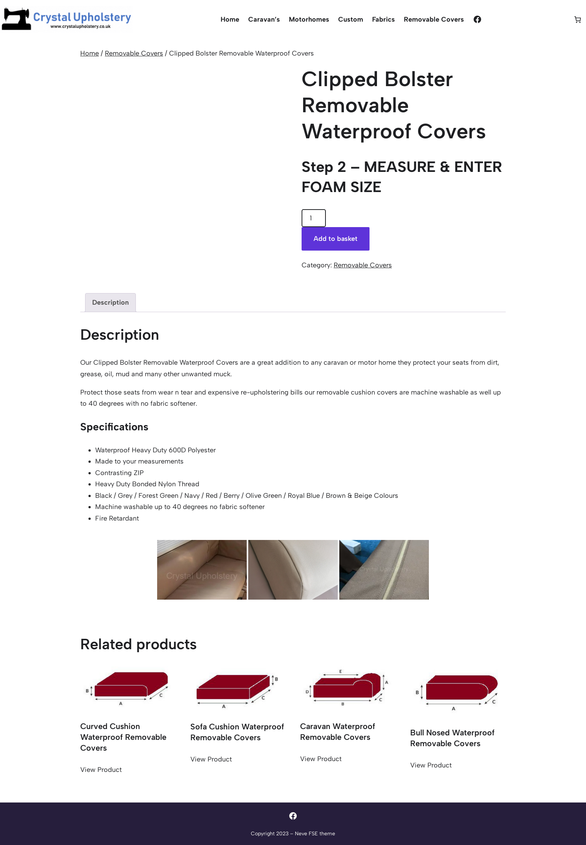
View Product (101, 770)
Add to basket (336, 239)
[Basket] (577, 19)
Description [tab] (110, 302)
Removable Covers (134, 53)
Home (89, 53)
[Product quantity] (314, 218)
